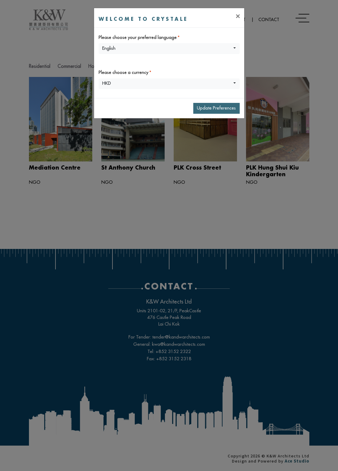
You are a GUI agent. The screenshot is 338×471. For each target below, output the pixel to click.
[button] (169, 48)
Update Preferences (216, 108)
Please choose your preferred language (138, 37)
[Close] (237, 16)
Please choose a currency (123, 72)
